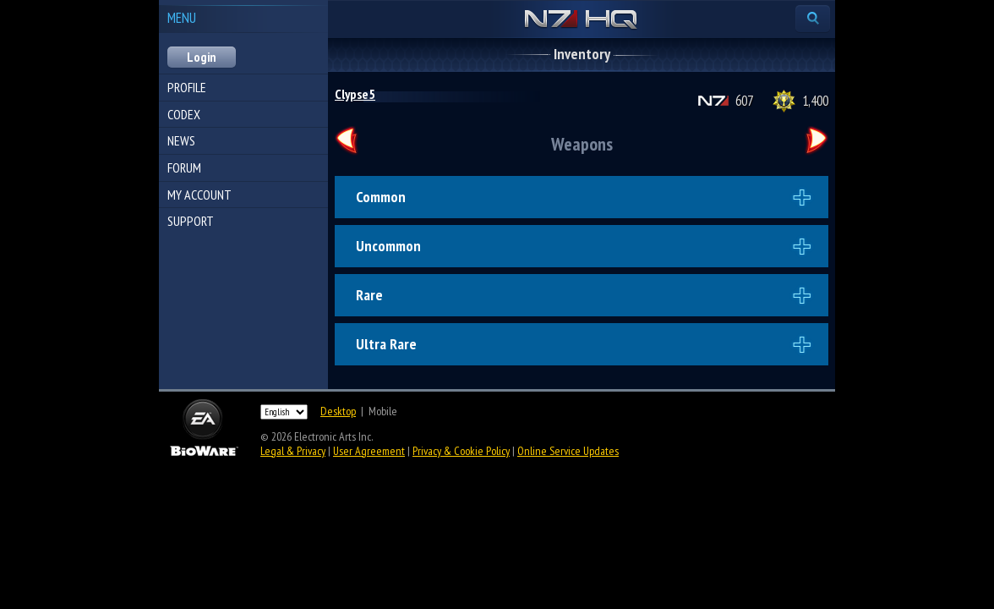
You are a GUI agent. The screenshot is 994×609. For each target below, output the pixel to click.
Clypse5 (355, 93)
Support (190, 220)
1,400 (815, 100)
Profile (186, 87)
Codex (183, 114)
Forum (184, 167)
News (181, 140)
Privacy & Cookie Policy (461, 450)
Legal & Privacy (292, 450)
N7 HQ (581, 20)
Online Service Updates (568, 450)
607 (744, 100)
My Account (199, 194)
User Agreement (369, 450)
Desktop (338, 411)
